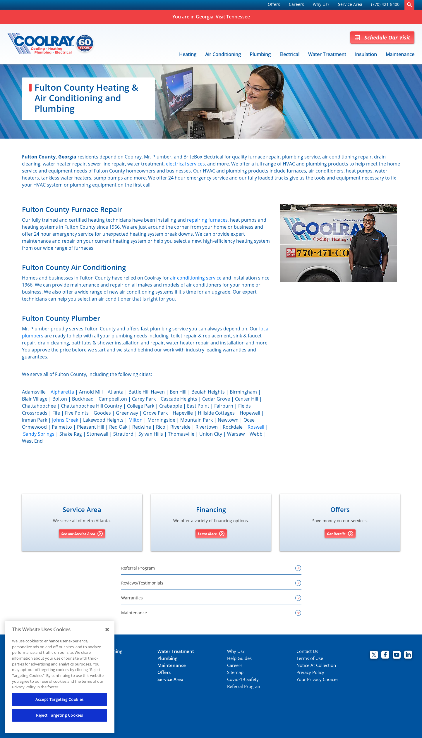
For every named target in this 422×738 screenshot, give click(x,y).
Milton (135, 420)
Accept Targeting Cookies (59, 699)
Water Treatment (327, 54)
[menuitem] (273, 5)
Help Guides (239, 658)
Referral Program (244, 686)
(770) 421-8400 (385, 4)
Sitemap (235, 672)
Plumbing (260, 54)
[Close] (107, 629)
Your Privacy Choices (317, 679)
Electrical (289, 54)
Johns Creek (65, 420)
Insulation (366, 54)
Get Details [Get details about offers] (340, 533)
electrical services (185, 164)
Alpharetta (62, 392)
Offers (274, 4)
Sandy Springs (38, 434)
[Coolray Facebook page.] (385, 655)
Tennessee (238, 16)
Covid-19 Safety (243, 679)
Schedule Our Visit (382, 37)
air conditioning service (196, 278)
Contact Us (307, 651)
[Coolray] (51, 44)
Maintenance (400, 54)
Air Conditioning (223, 54)
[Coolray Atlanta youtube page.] (397, 655)
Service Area (350, 4)
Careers (296, 4)
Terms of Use (309, 658)
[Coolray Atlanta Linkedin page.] (408, 655)
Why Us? (321, 4)
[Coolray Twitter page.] (374, 655)
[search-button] (409, 5)
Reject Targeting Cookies (59, 715)
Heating (187, 54)
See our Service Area (82, 533)
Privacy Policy (310, 672)
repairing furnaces (207, 220)
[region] (59, 677)
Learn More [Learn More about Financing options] (211, 533)
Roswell (256, 427)
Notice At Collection (316, 665)
